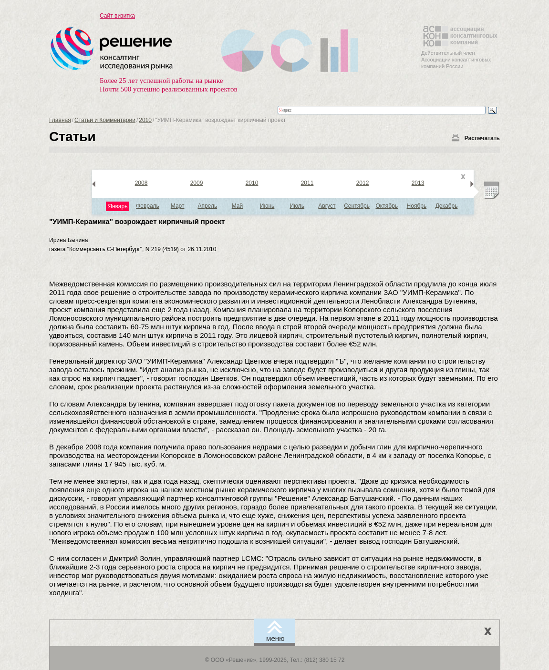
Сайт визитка (117, 15)
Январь (117, 206)
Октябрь (386, 206)
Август (326, 206)
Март (178, 206)
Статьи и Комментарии (104, 120)
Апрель (207, 206)
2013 (418, 183)
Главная (60, 120)
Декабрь (446, 206)
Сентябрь (357, 206)
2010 (145, 120)
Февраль (147, 206)
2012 (362, 183)
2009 (196, 183)
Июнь (267, 206)
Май (237, 206)
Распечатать (482, 138)
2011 (307, 183)
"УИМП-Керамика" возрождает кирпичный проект (137, 221)
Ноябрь (417, 206)
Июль (297, 206)
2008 (141, 183)
